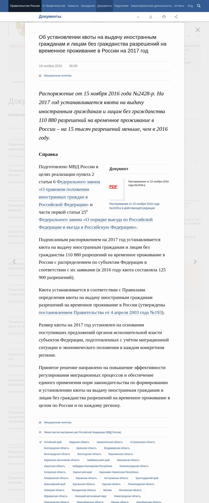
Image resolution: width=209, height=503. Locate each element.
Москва (107, 490)
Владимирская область (117, 448)
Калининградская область (134, 466)
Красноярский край (55, 484)
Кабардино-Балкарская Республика (92, 466)
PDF (113, 186)
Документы (104, 5)
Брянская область (87, 448)
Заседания (88, 5)
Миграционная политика (57, 75)
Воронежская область (121, 454)
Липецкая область (54, 490)
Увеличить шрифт (151, 17)
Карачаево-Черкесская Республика (118, 472)
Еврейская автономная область (62, 460)
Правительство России (25, 5)
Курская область (111, 484)
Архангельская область (110, 442)
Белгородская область (56, 448)
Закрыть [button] (200, 32)
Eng (190, 5)
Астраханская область (142, 442)
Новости (73, 5)
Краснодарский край (147, 478)
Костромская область (116, 478)
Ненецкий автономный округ (91, 496)
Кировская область (86, 478)
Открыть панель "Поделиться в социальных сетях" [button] (177, 17)
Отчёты (179, 5)
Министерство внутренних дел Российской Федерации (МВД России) (82, 432)
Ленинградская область (141, 484)
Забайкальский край (98, 460)
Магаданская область (84, 490)
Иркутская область (54, 466)
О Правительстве (54, 5)
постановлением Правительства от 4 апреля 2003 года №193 (100, 312)
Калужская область (55, 472)
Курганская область (84, 484)
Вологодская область (89, 454)
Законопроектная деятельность (151, 5)
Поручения (121, 5)
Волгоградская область (57, 454)
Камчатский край (82, 472)
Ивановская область (128, 460)
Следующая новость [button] (14, 262)
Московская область (130, 490)
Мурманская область (56, 496)
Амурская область (79, 442)
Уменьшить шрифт (138, 17)
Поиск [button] (199, 6)
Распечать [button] (164, 17)
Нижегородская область (127, 496)
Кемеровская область (56, 478)
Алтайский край (53, 442)
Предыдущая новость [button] (195, 262)
